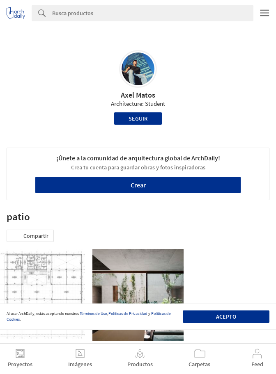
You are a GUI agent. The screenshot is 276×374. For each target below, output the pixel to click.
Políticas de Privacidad (127, 313)
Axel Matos (138, 95)
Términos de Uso (93, 313)
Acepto (226, 316)
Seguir (138, 118)
